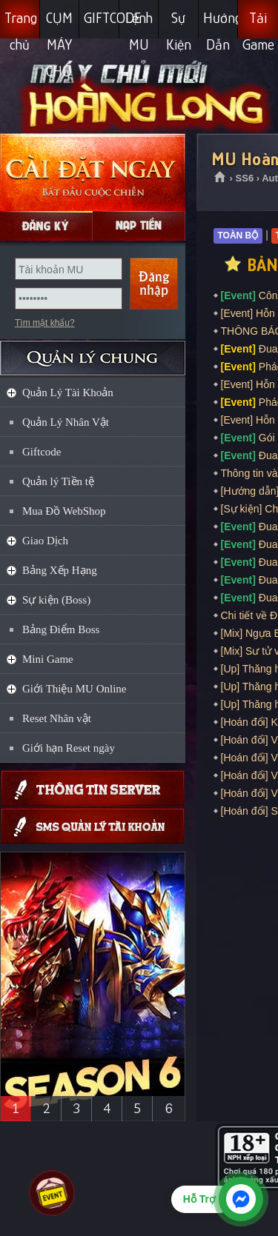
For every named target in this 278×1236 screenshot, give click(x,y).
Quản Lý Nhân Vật (65, 422)
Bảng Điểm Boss (60, 629)
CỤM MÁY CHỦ (59, 24)
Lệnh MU (139, 24)
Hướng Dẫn (221, 24)
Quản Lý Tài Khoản (67, 392)
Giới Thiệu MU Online (74, 689)
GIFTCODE (101, 18)
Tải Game (258, 24)
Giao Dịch (45, 541)
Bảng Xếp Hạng (59, 570)
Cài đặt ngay (92, 172)
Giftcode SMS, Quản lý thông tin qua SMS (93, 826)
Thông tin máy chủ (93, 788)
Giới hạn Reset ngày (68, 748)
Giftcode (41, 452)
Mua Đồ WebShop (64, 511)
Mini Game (47, 659)
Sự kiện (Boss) (56, 600)
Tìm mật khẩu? (45, 323)
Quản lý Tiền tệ (58, 481)
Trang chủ (20, 24)
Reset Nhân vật (56, 718)
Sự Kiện (178, 24)
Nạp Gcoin (139, 226)
